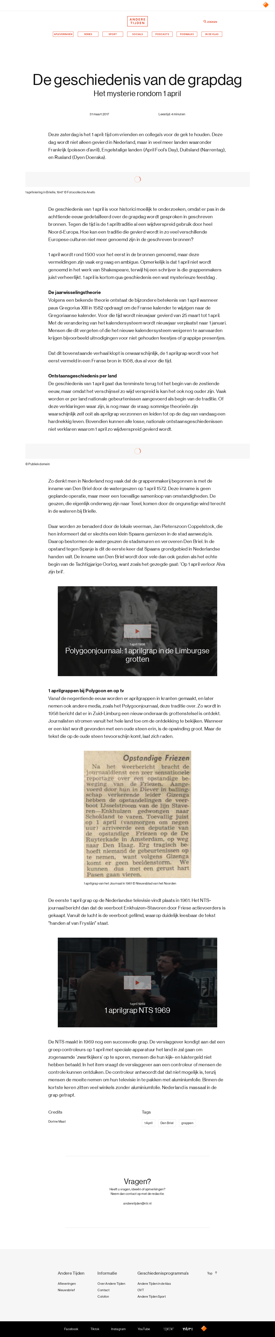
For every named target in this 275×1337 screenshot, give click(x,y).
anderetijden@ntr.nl (137, 1203)
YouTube (144, 1329)
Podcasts (162, 34)
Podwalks (187, 34)
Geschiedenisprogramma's (163, 1273)
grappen (187, 1123)
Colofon (103, 1297)
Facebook (71, 1329)
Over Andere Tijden (111, 1284)
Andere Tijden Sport (152, 1297)
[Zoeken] (204, 21)
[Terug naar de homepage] (137, 21)
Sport (112, 34)
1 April (148, 1123)
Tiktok (94, 1329)
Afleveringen (63, 34)
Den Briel (166, 1123)
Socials (137, 34)
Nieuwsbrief (66, 1290)
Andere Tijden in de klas (154, 1284)
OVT (141, 1290)
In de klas (211, 34)
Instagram (118, 1329)
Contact (104, 1290)
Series (88, 34)
